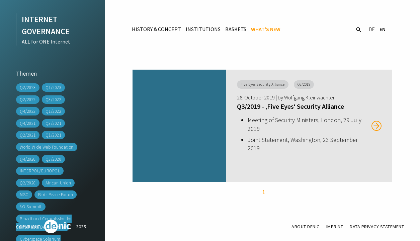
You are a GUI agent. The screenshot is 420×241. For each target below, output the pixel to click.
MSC (24, 194)
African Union (58, 183)
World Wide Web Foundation (47, 147)
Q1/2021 (54, 135)
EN (383, 29)
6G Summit (31, 207)
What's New (265, 29)
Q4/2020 (28, 159)
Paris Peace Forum (55, 194)
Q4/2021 (28, 123)
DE (372, 29)
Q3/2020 (54, 159)
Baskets (235, 29)
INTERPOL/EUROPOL (40, 171)
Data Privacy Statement (377, 227)
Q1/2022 (54, 111)
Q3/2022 (54, 99)
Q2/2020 (28, 183)
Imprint (334, 227)
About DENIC (305, 227)
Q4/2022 (28, 111)
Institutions (203, 29)
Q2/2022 (28, 99)
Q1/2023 (54, 87)
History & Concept (156, 29)
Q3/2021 (54, 123)
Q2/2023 (28, 87)
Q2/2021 (28, 135)
